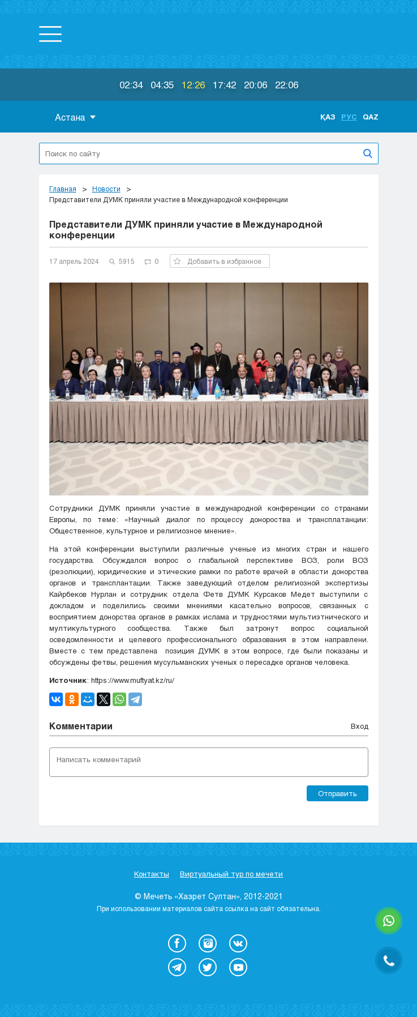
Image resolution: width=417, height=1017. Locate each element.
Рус (349, 116)
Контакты (151, 873)
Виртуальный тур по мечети (231, 873)
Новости (106, 189)
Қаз (328, 116)
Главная (62, 189)
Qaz (371, 116)
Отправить (337, 793)
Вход (359, 725)
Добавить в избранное (217, 261)
